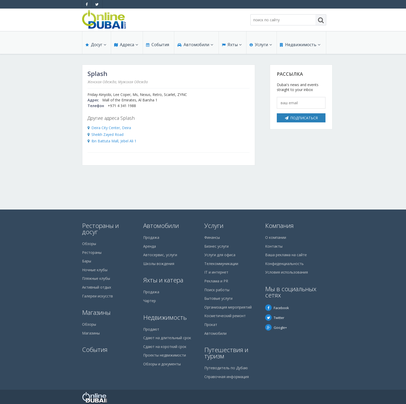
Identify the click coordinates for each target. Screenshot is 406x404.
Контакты (273, 246)
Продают (151, 329)
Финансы (212, 237)
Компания (279, 225)
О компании (275, 237)
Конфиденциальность (284, 263)
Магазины (96, 312)
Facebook (277, 307)
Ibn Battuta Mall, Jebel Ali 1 (113, 140)
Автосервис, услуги (160, 254)
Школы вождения (158, 263)
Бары (86, 261)
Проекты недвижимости (164, 355)
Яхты (232, 44)
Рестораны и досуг (100, 228)
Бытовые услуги (218, 298)
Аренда (149, 246)
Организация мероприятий (228, 307)
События (157, 44)
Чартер (149, 300)
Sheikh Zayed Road (107, 134)
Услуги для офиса (219, 254)
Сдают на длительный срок (167, 337)
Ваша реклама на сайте (286, 254)
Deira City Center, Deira (111, 127)
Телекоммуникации (221, 263)
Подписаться (301, 117)
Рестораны (92, 252)
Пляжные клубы (96, 278)
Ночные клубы (94, 269)
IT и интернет (216, 272)
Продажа (151, 237)
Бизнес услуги (216, 246)
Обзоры (89, 243)
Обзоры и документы (162, 363)
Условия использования (286, 272)
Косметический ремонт (225, 315)
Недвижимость (300, 44)
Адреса (126, 44)
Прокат (210, 324)
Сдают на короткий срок (164, 346)
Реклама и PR (216, 280)
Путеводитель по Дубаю (226, 367)
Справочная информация (226, 376)
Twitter (274, 317)
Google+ (276, 327)
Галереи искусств (97, 296)
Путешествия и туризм (226, 352)
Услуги (261, 44)
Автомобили (195, 44)
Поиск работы (216, 289)
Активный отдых (96, 287)
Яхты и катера (163, 280)
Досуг (95, 44)
